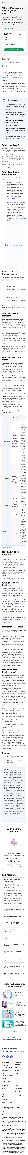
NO (20, 866)
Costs (14, 756)
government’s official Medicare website (13, 305)
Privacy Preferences (6, 1081)
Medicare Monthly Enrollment (18, 760)
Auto (16, 1067)
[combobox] (14, 44)
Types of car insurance (7, 1073)
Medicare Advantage (11, 202)
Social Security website (19, 564)
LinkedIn (11, 1056)
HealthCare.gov (16, 1140)
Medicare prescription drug (19, 218)
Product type (8, 43)
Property (17, 1070)
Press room (5, 1099)
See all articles (14, 1031)
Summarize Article (7, 28)
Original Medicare (11, 198)
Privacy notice (18, 1088)
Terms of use (18, 1091)
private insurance (8, 395)
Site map (4, 1078)
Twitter (7, 1056)
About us (4, 1088)
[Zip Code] (14, 39)
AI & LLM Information (7, 1102)
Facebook (3, 1056)
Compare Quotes (14, 49)
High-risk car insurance (7, 1075)
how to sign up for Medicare (17, 578)
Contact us (4, 1091)
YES (11, 866)
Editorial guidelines (6, 1096)
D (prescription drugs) (6, 531)
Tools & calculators (6, 1070)
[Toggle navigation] (24, 2)
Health (16, 1073)
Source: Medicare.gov (7, 547)
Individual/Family (10, 44)
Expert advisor (5, 1094)
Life (16, 1076)
